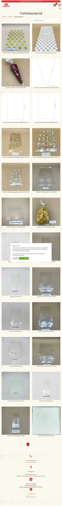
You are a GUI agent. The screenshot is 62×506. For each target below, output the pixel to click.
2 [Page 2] (30, 444)
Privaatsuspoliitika (31, 497)
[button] (59, 5)
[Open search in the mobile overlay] (60, 8)
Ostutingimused (31, 494)
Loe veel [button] (15, 258)
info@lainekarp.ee (31, 462)
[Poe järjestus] (46, 20)
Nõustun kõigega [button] (24, 258)
